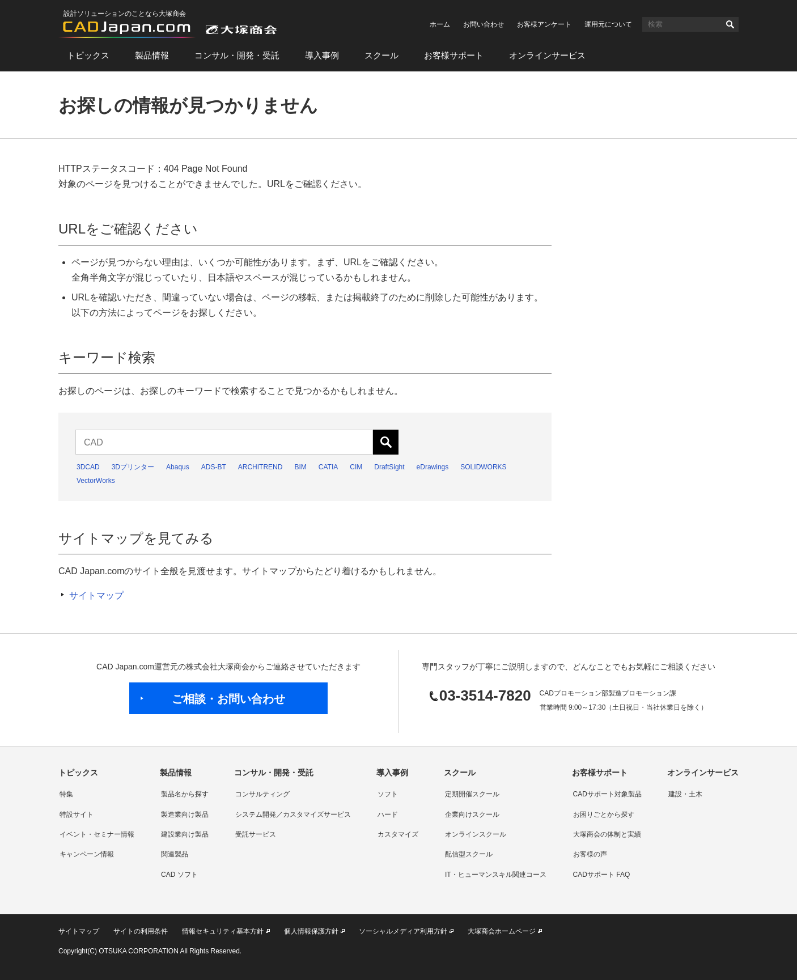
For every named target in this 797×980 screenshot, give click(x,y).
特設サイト (77, 814)
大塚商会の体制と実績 (607, 834)
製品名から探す (185, 794)
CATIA (328, 467)
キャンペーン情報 (87, 854)
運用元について (608, 24)
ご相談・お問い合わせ (228, 699)
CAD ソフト (179, 875)
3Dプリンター (133, 467)
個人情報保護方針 (311, 931)
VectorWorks (96, 480)
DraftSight (389, 467)
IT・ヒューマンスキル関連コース (495, 875)
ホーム (440, 24)
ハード (388, 814)
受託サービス (255, 834)
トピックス (88, 55)
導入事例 (322, 55)
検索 (730, 24)
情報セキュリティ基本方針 (223, 931)
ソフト (388, 794)
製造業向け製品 (185, 814)
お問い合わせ (483, 24)
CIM (356, 467)
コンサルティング (262, 794)
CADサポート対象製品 (607, 794)
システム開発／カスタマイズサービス (293, 814)
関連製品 (174, 854)
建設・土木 (685, 794)
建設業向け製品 (185, 834)
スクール (381, 55)
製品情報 (152, 55)
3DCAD (88, 467)
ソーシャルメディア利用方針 (403, 931)
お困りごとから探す (603, 814)
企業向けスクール (472, 814)
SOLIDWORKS (483, 467)
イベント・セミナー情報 (97, 834)
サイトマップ (96, 595)
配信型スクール (469, 854)
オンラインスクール (475, 834)
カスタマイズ (398, 834)
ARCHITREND (260, 467)
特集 (66, 794)
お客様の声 (590, 854)
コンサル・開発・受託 (236, 55)
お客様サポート (454, 55)
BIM (300, 467)
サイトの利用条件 (140, 931)
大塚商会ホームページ (502, 931)
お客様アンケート (544, 24)
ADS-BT (213, 467)
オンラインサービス (547, 55)
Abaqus (177, 467)
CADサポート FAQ (601, 875)
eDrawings (433, 467)
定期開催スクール (472, 794)
